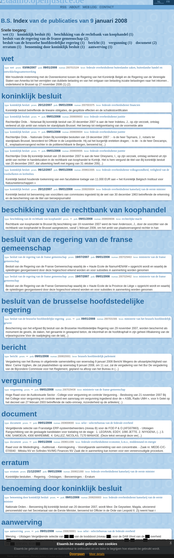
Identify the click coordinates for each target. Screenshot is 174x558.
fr (168, 1)
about (74, 7)
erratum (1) (12, 47)
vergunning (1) (120, 43)
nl (159, 1)
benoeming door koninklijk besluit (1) (55, 47)
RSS (63, 7)
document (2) (146, 43)
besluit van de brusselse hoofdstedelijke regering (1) (44, 43)
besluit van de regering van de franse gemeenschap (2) (45, 38)
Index (20, 21)
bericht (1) (96, 43)
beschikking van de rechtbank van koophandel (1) (93, 34)
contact (107, 7)
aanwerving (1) (100, 47)
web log (90, 7)
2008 (121, 21)
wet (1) (8, 34)
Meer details (96, 554)
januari (104, 21)
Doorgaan (77, 554)
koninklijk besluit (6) (34, 34)
